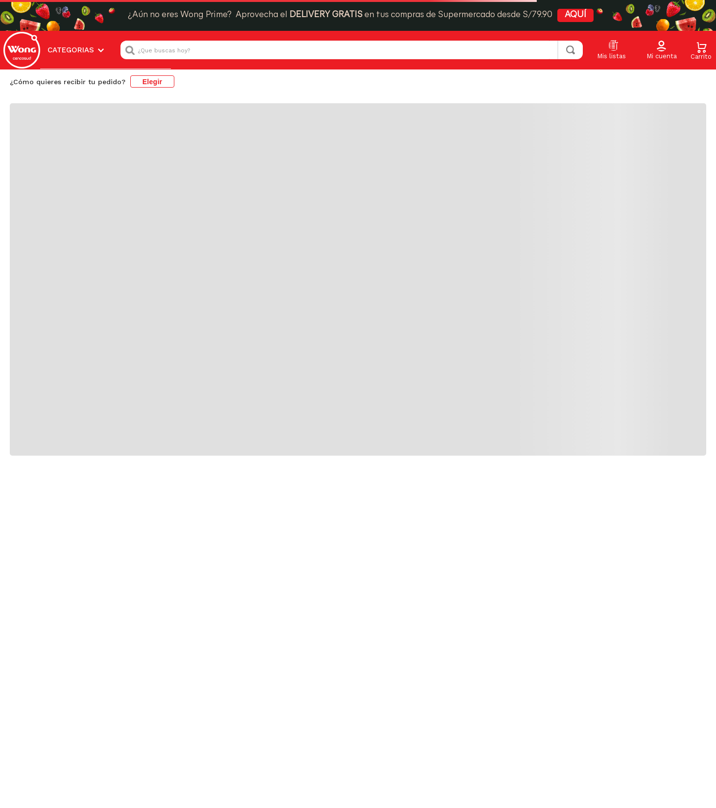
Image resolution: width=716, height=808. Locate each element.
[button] (661, 50)
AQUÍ (575, 15)
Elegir (153, 82)
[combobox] (351, 50)
